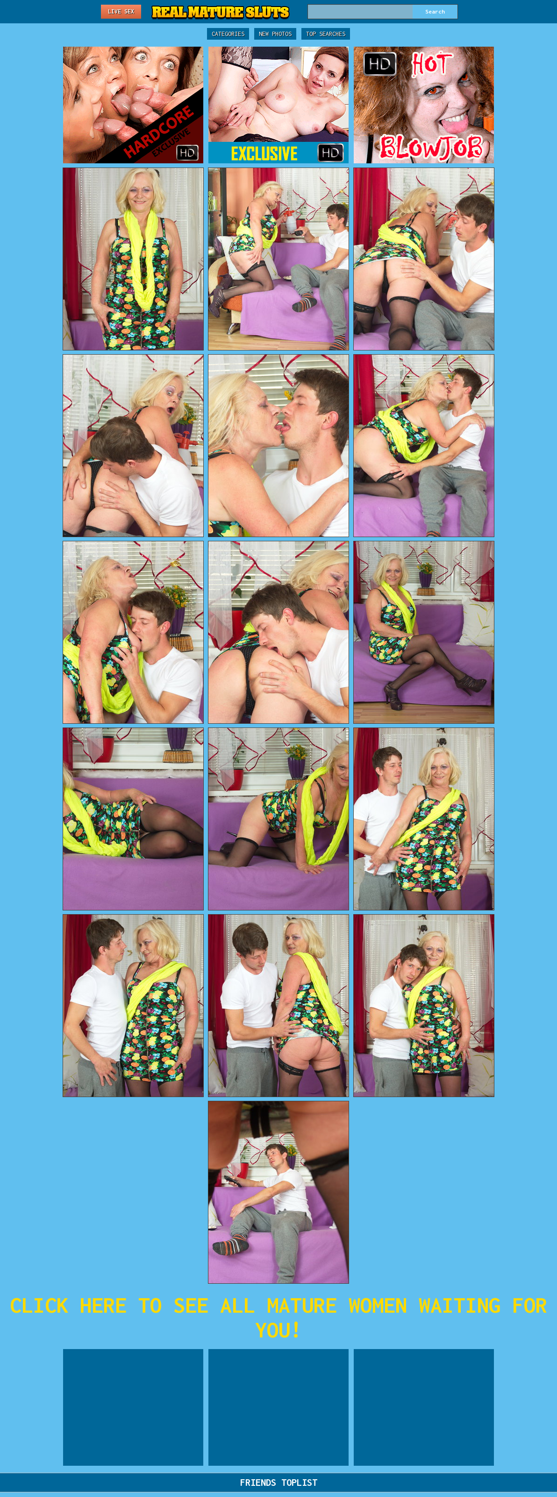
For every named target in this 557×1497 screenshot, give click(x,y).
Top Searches (325, 33)
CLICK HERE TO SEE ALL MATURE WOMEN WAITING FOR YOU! (278, 1317)
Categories (228, 33)
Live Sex (121, 11)
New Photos (275, 33)
